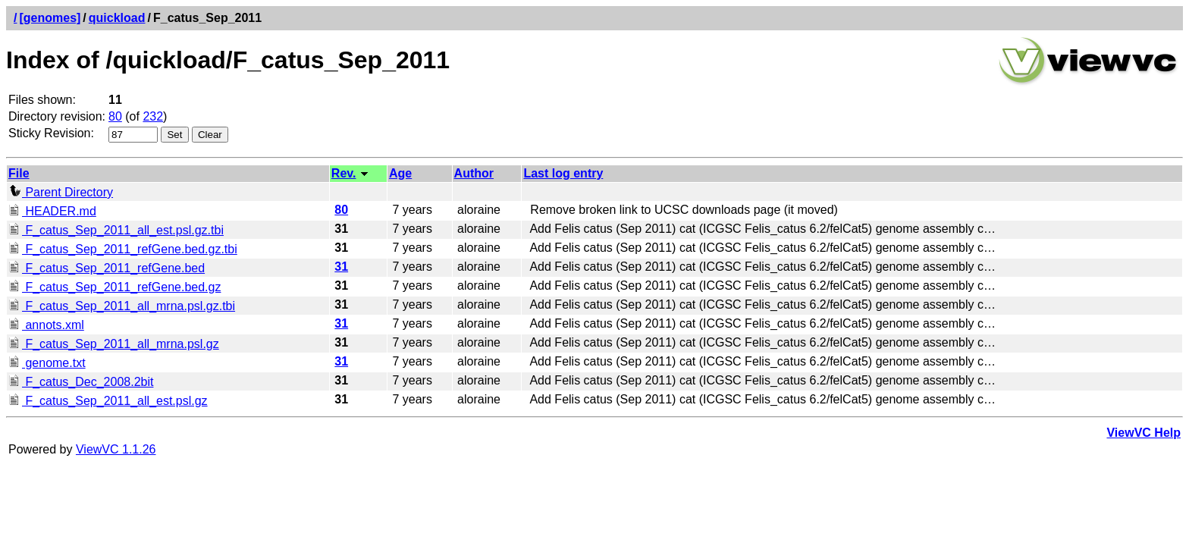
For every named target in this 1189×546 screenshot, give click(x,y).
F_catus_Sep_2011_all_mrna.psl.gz (113, 343)
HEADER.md (52, 211)
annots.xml (46, 324)
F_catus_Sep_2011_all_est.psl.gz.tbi (116, 230)
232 (153, 116)
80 (115, 116)
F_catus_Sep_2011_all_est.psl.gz (108, 400)
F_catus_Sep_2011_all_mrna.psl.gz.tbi (121, 306)
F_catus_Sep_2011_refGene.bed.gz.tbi (122, 249)
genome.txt (47, 362)
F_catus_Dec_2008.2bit (80, 381)
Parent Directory (60, 192)
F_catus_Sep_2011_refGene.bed (106, 268)
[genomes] (49, 17)
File (19, 173)
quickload (117, 17)
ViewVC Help (1143, 432)
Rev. (343, 173)
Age (400, 173)
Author (474, 173)
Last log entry (563, 173)
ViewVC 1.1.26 (116, 449)
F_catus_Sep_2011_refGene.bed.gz (114, 287)
